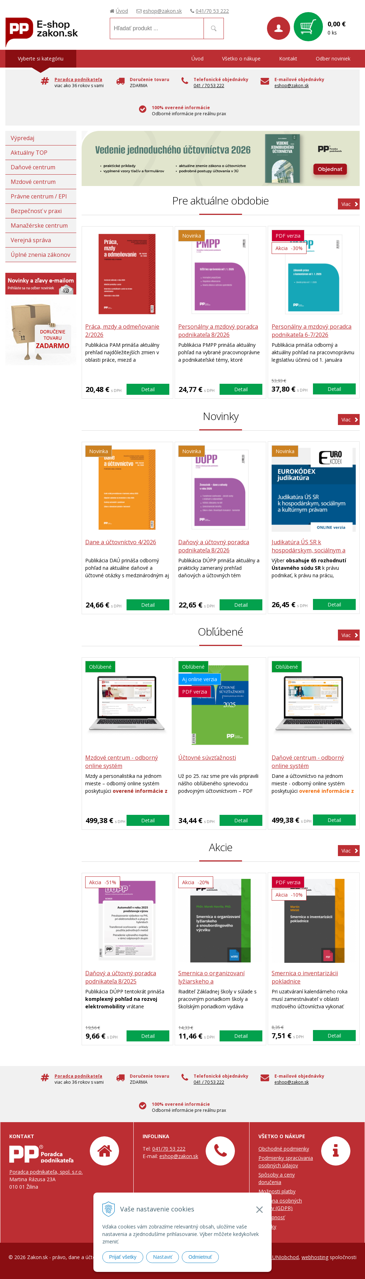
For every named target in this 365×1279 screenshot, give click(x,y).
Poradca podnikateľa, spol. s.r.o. (46, 1171)
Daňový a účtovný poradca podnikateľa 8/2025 (121, 977)
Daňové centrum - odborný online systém (308, 762)
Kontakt (288, 58)
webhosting (315, 1257)
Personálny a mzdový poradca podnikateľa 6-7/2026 (311, 331)
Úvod (122, 10)
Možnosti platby (276, 1191)
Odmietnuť (200, 1257)
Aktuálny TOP (29, 152)
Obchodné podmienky (283, 1148)
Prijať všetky (123, 1257)
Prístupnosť (271, 1217)
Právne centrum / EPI (39, 196)
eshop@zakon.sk (162, 10)
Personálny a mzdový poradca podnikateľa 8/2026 (218, 331)
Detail (148, 389)
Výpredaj (22, 138)
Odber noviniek (333, 58)
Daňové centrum (33, 167)
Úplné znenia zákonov (40, 255)
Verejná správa (31, 240)
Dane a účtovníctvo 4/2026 (121, 542)
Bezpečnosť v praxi (36, 211)
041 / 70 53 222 (209, 86)
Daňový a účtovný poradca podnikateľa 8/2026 (214, 546)
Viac (346, 204)
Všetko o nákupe (241, 58)
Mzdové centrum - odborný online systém (122, 762)
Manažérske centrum (39, 225)
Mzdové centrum (33, 182)
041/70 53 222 (212, 10)
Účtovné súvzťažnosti (207, 757)
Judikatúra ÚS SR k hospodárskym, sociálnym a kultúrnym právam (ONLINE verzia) (309, 554)
